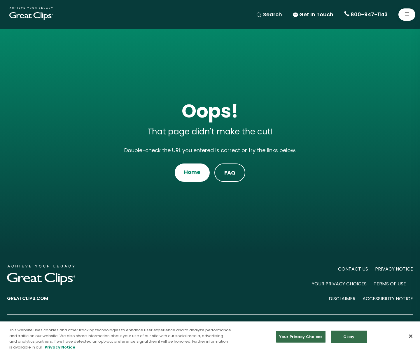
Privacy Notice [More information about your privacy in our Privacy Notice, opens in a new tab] (60, 348)
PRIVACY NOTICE (394, 269)
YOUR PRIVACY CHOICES (339, 283)
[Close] (410, 337)
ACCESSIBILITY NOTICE (388, 298)
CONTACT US (353, 269)
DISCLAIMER (342, 298)
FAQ (229, 172)
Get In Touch (313, 14)
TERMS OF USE (390, 283)
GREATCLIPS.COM (27, 298)
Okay (348, 338)
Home (192, 172)
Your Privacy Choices (301, 338)
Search (269, 14)
